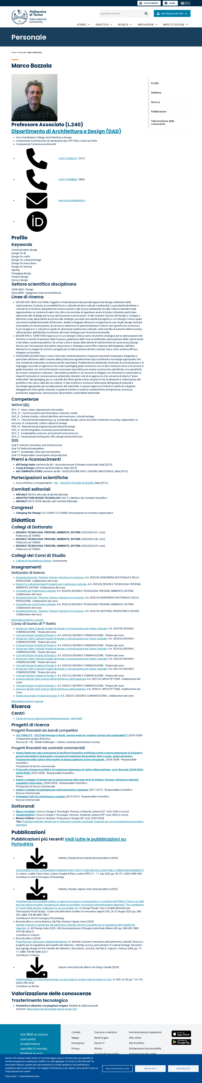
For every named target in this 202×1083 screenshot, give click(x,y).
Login (172, 3)
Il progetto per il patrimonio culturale (36, 590)
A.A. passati (27, 619)
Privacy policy (10, 1076)
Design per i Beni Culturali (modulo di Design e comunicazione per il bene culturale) (61, 628)
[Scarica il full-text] (37, 857)
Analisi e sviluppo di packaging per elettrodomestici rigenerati (52, 789)
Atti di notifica (136, 1043)
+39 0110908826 (67, 179)
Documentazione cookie (29, 1076)
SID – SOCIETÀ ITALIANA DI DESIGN (73, 482)
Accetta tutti (183, 1068)
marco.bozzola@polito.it (71, 200)
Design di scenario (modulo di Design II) (38, 695)
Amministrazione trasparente (145, 1032)
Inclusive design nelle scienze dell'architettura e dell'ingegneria (51, 678)
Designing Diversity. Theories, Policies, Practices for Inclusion (50, 577)
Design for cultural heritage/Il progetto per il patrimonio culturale (51, 584)
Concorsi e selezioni (105, 1032)
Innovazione (146, 24)
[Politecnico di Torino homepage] (28, 16)
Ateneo (81, 24)
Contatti (76, 1032)
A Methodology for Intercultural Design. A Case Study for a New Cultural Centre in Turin (64, 979)
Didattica (102, 24)
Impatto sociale (174, 24)
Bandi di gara (101, 1037)
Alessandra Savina (54, 1009)
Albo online (135, 1037)
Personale (22, 52)
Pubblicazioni (28, 832)
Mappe (75, 1037)
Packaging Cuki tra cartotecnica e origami (40, 796)
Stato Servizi (148, 3)
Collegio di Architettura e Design (33, 560)
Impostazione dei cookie (117, 1068)
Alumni (98, 1048)
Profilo (19, 237)
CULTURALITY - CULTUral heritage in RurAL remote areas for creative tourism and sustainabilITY (72, 735)
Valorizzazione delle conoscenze (51, 993)
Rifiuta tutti (150, 1068)
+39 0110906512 (67, 158)
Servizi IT (99, 1043)
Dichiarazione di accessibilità (145, 1048)
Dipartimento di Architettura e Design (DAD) (66, 131)
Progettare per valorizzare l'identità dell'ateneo (41, 941)
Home (13, 52)
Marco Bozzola (35, 1009)
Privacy (76, 1048)
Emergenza (78, 1043)
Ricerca (123, 24)
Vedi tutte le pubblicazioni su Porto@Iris (68, 841)
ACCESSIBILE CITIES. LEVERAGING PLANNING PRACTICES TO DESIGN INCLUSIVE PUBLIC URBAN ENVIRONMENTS (79, 870)
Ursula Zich (71, 1009)
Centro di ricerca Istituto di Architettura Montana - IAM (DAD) (49, 718)
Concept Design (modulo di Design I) (36, 635)
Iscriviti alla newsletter (106, 1053)
